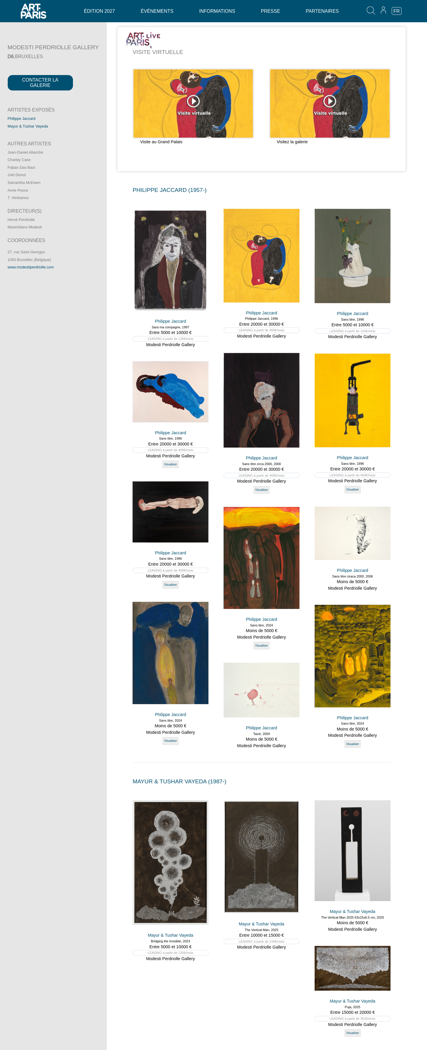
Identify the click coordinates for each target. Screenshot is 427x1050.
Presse (270, 11)
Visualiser (261, 489)
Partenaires (322, 11)
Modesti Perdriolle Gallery (170, 344)
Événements (157, 11)
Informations (217, 11)
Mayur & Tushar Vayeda (28, 126)
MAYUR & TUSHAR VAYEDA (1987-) (179, 781)
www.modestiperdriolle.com (31, 267)
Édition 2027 (99, 11)
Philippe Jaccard (22, 118)
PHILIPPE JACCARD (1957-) (170, 190)
